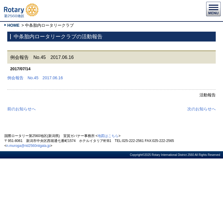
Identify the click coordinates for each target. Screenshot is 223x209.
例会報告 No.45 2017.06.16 (35, 77)
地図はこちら (108, 136)
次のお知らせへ (201, 109)
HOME (13, 25)
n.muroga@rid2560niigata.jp (28, 146)
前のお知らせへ (21, 109)
